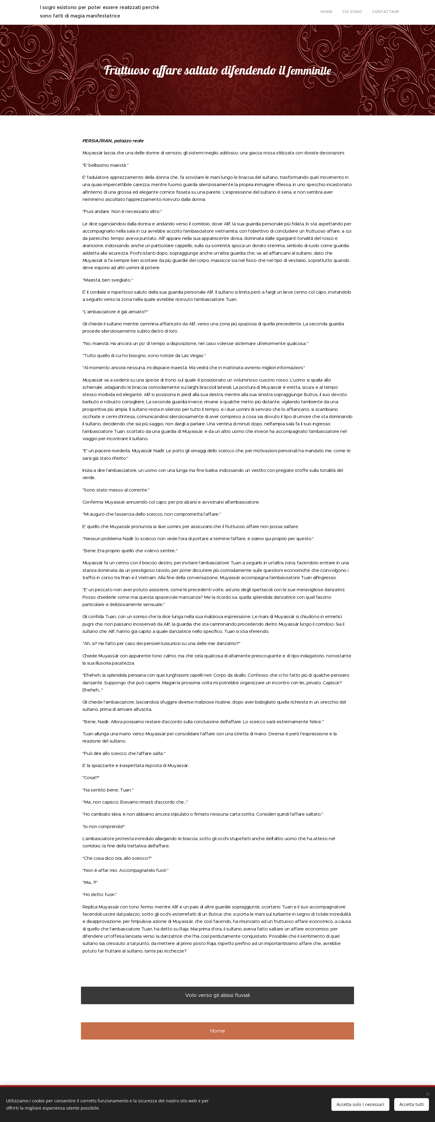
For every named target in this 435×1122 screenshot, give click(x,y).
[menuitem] (381, 12)
